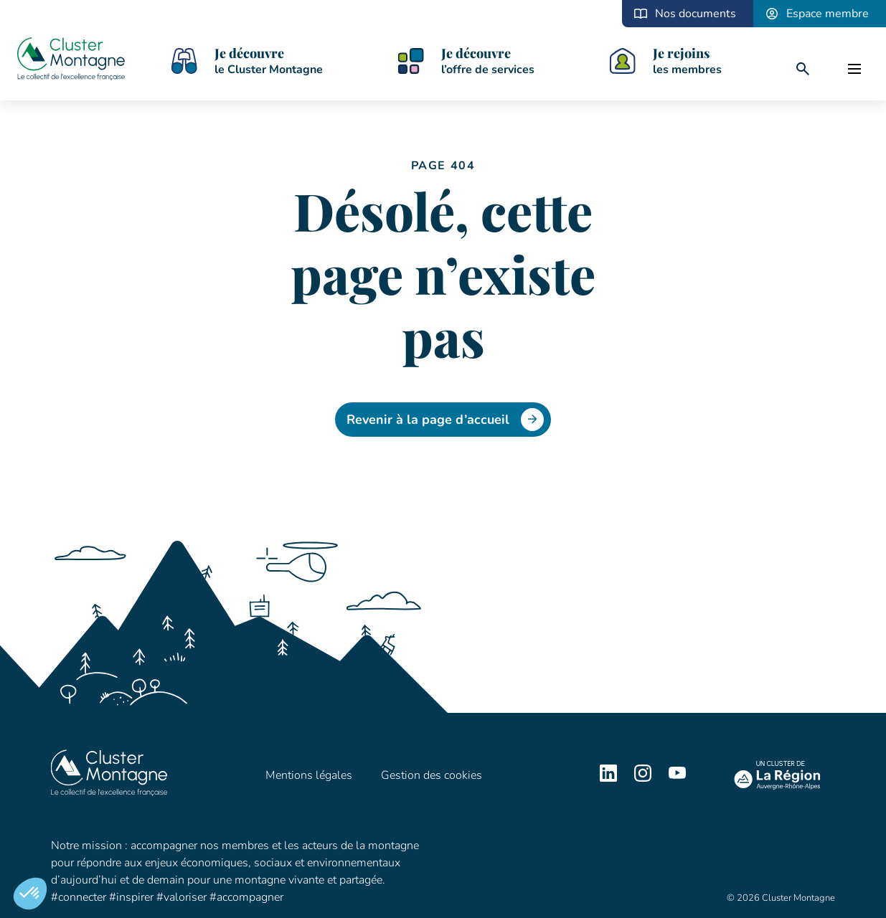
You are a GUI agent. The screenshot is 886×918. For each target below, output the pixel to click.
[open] (854, 69)
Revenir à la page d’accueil (445, 419)
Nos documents (695, 14)
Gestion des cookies (431, 775)
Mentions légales (308, 775)
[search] (802, 69)
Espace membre (827, 14)
